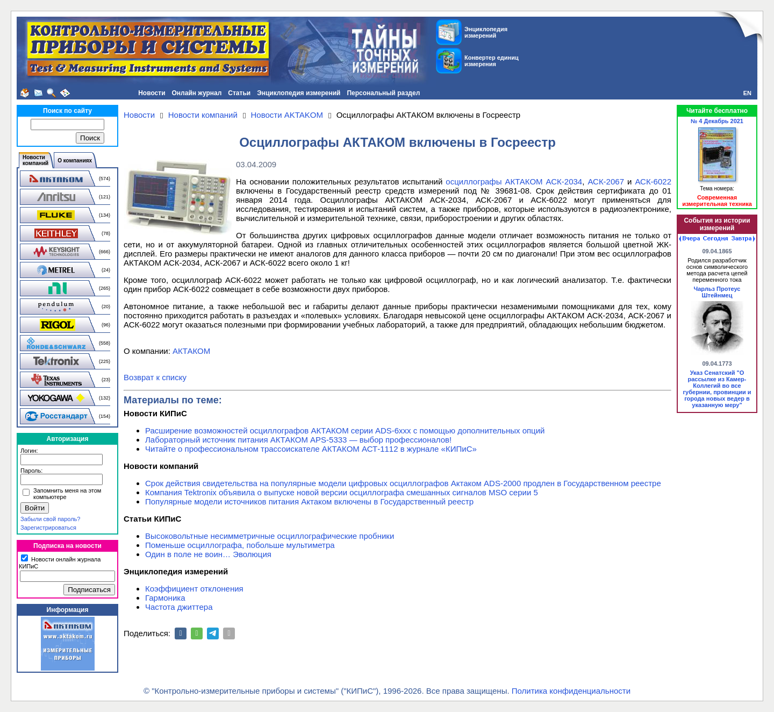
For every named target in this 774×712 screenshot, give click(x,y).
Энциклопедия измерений (298, 93)
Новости (151, 93)
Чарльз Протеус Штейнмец (717, 292)
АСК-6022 (653, 181)
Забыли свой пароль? (50, 519)
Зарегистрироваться (48, 527)
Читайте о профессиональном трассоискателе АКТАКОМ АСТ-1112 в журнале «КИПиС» (311, 448)
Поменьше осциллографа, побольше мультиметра (240, 545)
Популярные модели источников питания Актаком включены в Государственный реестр (309, 501)
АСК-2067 (605, 181)
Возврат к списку (155, 377)
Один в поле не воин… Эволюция (208, 554)
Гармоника (165, 597)
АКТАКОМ (191, 350)
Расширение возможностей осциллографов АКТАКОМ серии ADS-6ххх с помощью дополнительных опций (344, 430)
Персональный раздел (383, 93)
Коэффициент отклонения (194, 588)
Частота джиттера (179, 606)
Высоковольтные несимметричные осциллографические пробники (269, 535)
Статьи (239, 93)
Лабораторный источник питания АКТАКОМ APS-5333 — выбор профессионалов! (298, 439)
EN (747, 93)
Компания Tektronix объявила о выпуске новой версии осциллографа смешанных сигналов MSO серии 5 (341, 492)
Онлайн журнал (197, 93)
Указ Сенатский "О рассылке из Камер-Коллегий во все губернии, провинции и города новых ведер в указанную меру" (717, 388)
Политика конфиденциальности (571, 690)
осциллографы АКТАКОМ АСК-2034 (514, 181)
